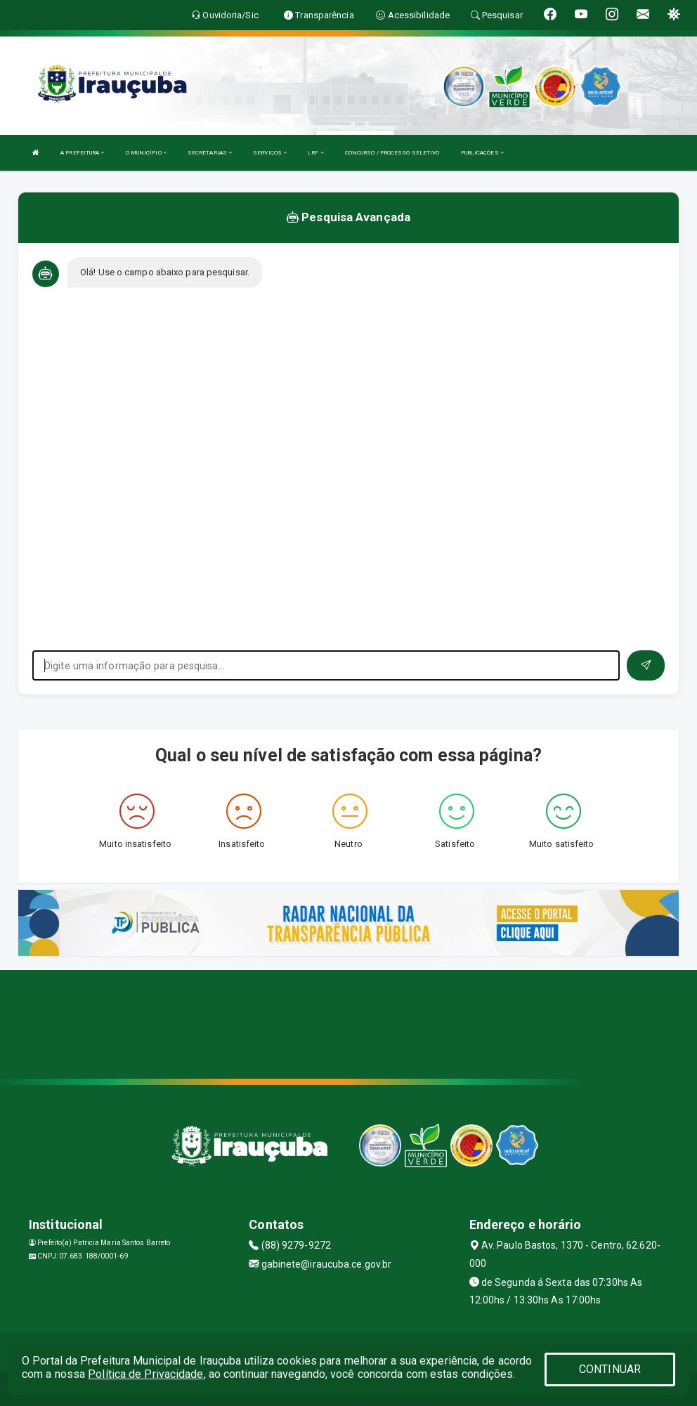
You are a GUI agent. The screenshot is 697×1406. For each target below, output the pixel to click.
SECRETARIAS (210, 153)
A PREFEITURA (82, 153)
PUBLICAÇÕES (482, 153)
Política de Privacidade (145, 1374)
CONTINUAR (610, 1369)
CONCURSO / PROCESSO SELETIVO (392, 153)
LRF (316, 153)
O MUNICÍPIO (146, 153)
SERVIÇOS (270, 153)
